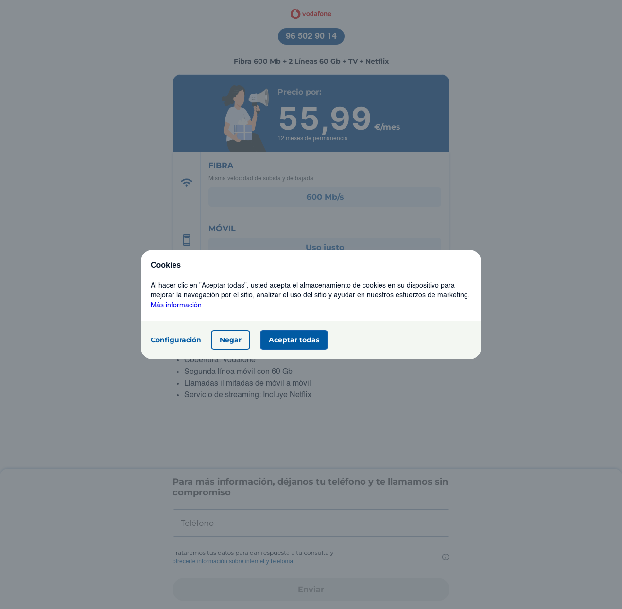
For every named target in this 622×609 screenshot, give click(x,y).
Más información (176, 305)
